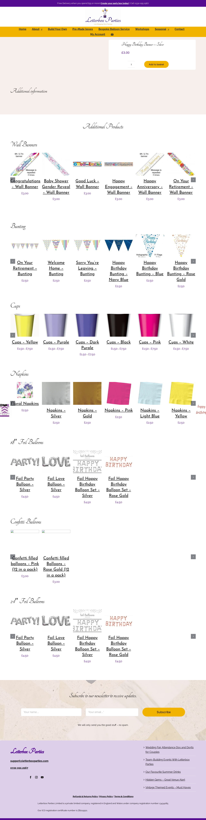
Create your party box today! (115, 3)
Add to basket (156, 64)
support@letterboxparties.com (29, 760)
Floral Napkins (25, 404)
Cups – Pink (150, 342)
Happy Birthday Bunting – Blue (150, 268)
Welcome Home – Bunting (56, 268)
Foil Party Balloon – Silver (25, 484)
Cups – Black (119, 342)
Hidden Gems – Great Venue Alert (165, 779)
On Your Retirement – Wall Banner (181, 187)
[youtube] (42, 777)
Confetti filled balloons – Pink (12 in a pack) (25, 564)
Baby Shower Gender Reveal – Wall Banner (56, 187)
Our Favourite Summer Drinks (163, 771)
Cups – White (181, 342)
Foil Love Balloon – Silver (56, 484)
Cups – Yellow (25, 342)
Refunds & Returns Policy (85, 796)
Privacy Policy (106, 796)
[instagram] (36, 777)
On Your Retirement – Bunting (25, 268)
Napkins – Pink (119, 410)
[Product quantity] (131, 64)
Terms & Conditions (123, 796)
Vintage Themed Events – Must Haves (168, 787)
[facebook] (30, 777)
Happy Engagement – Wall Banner (118, 187)
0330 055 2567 (19, 767)
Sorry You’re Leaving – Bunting (87, 268)
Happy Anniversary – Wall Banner (150, 187)
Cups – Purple (56, 342)
